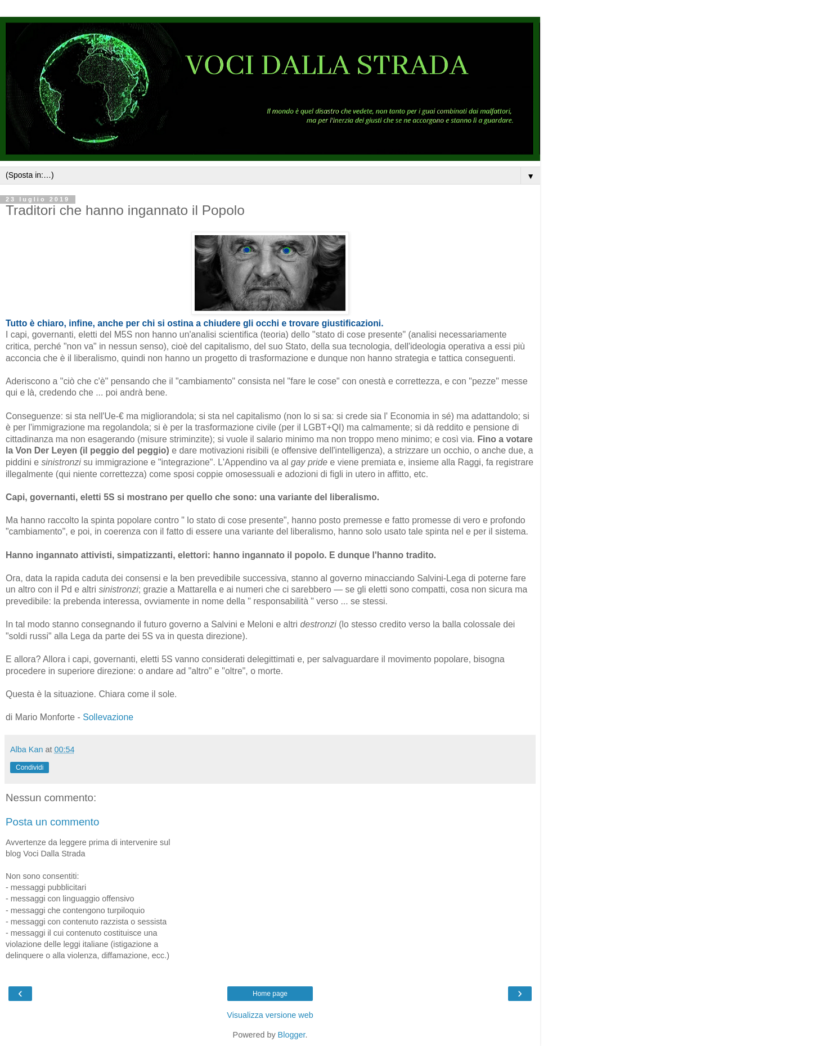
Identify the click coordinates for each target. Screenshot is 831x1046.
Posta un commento (52, 822)
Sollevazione (108, 717)
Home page (270, 994)
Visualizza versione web (270, 1015)
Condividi (29, 767)
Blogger (292, 1034)
